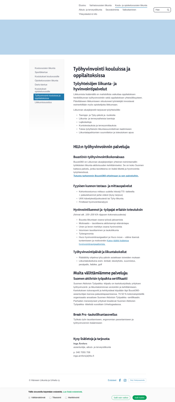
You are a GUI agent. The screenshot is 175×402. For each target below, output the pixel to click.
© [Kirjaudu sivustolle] (30, 380)
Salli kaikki (139, 397)
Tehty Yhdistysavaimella (137, 380)
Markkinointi (72, 397)
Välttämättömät (36, 397)
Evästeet (112, 380)
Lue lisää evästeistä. (73, 392)
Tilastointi (55, 397)
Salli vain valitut (121, 397)
